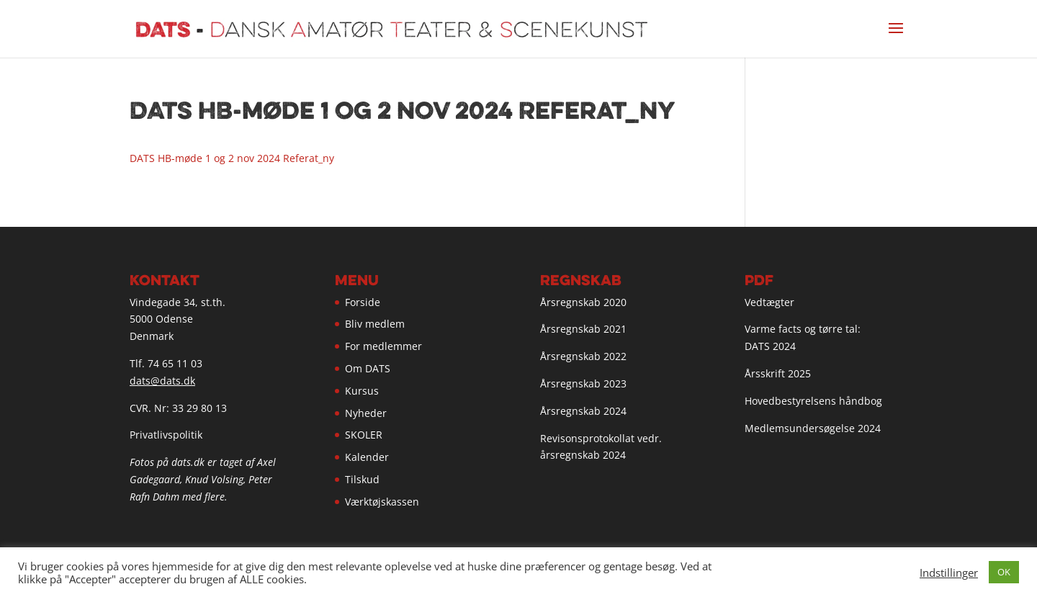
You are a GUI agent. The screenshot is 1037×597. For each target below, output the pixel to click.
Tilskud (362, 479)
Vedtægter (769, 302)
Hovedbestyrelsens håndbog (813, 401)
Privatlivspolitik (166, 434)
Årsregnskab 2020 (583, 302)
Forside (362, 302)
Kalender (367, 457)
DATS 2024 (770, 346)
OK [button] (1003, 571)
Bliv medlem (375, 324)
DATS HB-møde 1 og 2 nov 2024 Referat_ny (232, 158)
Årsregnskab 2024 (583, 411)
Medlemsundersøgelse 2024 (813, 428)
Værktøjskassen (382, 501)
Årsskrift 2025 (778, 373)
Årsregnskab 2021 (583, 329)
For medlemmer (383, 346)
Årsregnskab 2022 (583, 356)
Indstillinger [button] (949, 572)
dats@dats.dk (162, 380)
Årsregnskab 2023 (583, 383)
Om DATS (367, 368)
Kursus (362, 391)
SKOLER (363, 434)
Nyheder (366, 413)
